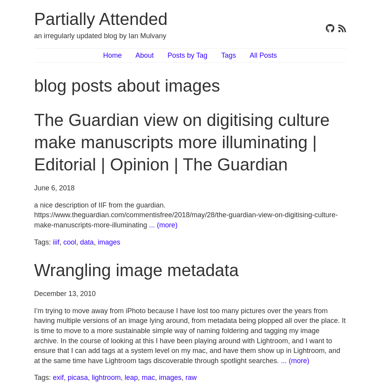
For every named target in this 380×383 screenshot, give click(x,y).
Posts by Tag (188, 55)
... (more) (163, 225)
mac (148, 377)
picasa (78, 377)
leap (131, 377)
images (109, 242)
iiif (56, 242)
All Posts (263, 55)
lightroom (106, 377)
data (87, 242)
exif (58, 377)
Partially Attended (101, 18)
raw (191, 377)
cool (70, 242)
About (145, 55)
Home (112, 55)
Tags (228, 55)
